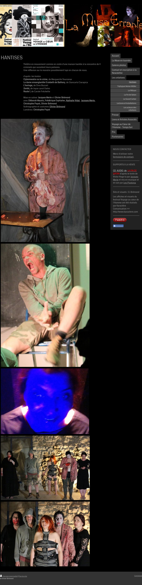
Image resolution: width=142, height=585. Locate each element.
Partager (118, 226)
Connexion (138, 576)
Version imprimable (9, 576)
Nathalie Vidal (73, 100)
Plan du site (22, 576)
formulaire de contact (123, 156)
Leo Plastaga (129, 182)
